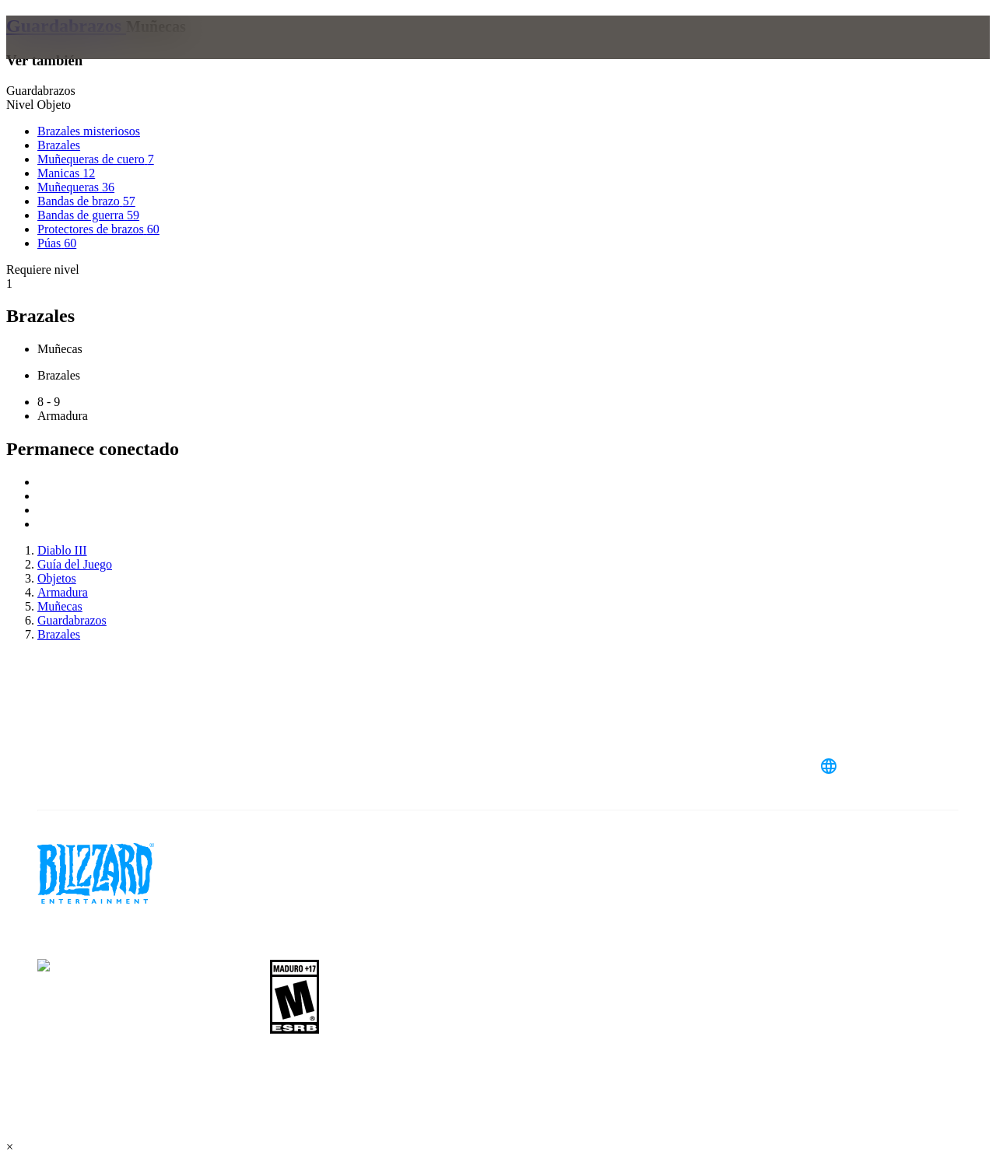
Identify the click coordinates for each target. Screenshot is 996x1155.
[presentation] (67, 56)
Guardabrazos (66, 26)
